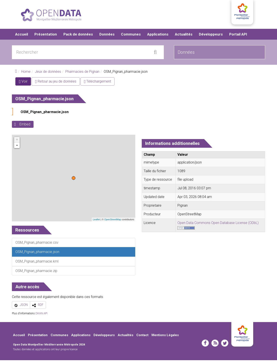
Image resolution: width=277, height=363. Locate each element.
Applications (157, 37)
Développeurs (211, 37)
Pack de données (78, 37)
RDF (40, 307)
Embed (24, 127)
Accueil (21, 37)
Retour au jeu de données (55, 84)
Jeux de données (48, 74)
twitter (224, 345)
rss (215, 345)
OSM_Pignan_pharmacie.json (45, 115)
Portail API (238, 37)
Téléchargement (97, 84)
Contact (142, 338)
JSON (24, 307)
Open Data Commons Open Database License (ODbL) (218, 225)
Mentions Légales (165, 338)
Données (106, 37)
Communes (131, 37)
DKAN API (41, 316)
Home (26, 74)
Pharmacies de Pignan (82, 74)
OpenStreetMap (112, 222)
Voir (25, 85)
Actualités (183, 37)
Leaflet (96, 222)
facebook (205, 345)
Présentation (45, 37)
